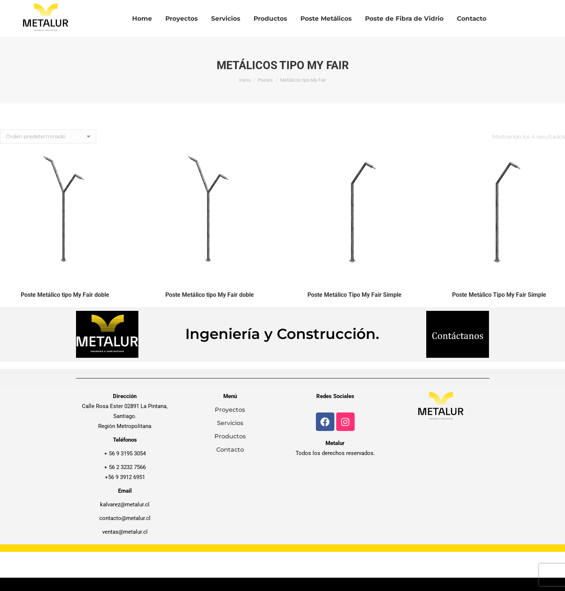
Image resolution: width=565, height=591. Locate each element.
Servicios (230, 436)
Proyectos (230, 423)
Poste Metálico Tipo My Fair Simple (354, 308)
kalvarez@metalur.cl (124, 517)
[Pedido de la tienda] (48, 150)
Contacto (230, 462)
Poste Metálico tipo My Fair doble (65, 308)
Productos (230, 449)
